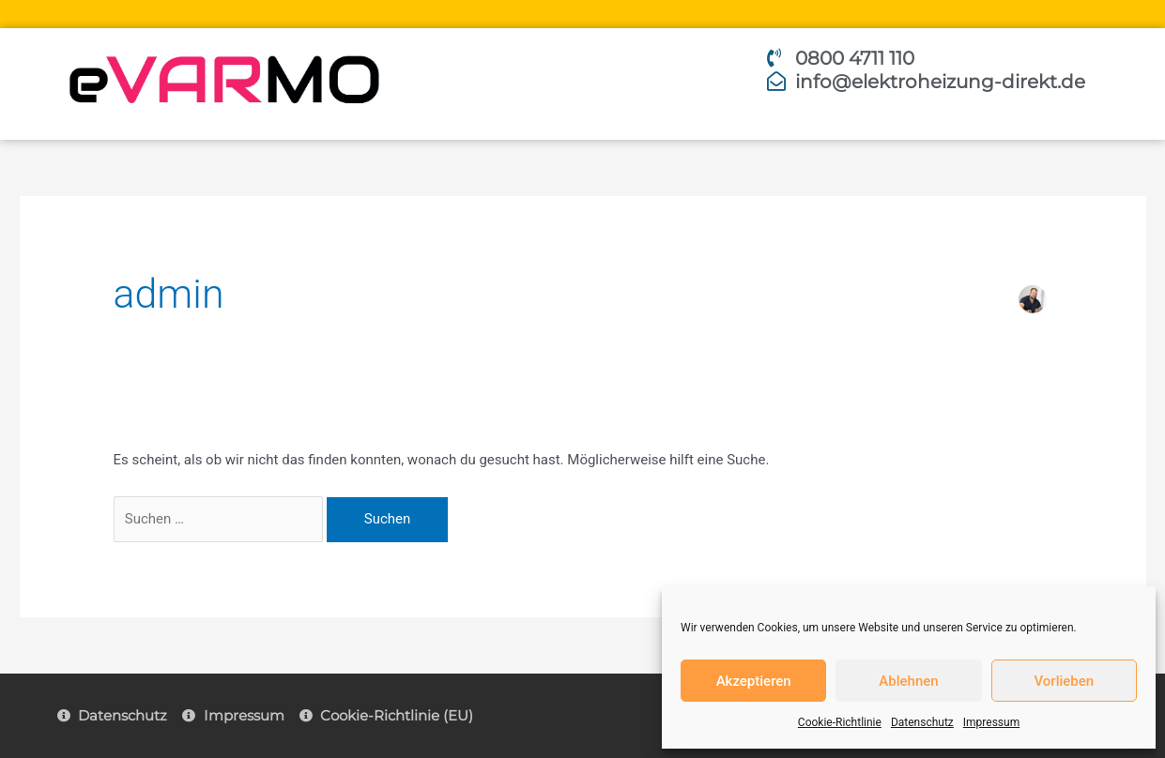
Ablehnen (908, 681)
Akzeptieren (753, 681)
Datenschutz (922, 722)
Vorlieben (1064, 681)
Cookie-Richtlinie (839, 722)
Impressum (991, 722)
